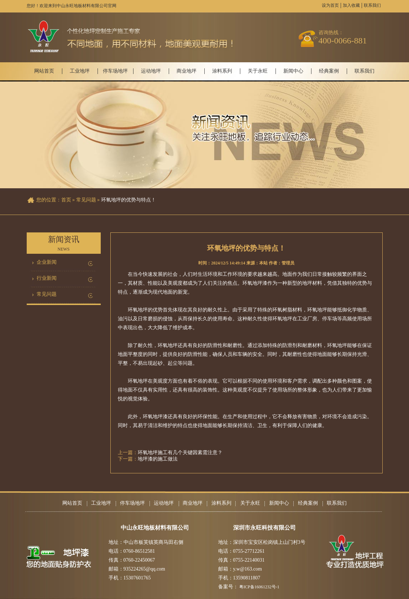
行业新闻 (47, 278)
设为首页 (330, 5)
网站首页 (44, 71)
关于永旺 (258, 71)
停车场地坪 (115, 71)
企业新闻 (47, 262)
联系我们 (372, 5)
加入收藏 (351, 5)
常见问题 (47, 294)
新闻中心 (293, 71)
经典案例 (329, 71)
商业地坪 (186, 71)
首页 (66, 200)
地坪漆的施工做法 (158, 459)
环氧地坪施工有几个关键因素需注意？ (180, 452)
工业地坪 (80, 71)
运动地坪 (151, 71)
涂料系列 (222, 71)
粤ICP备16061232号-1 (259, 586)
